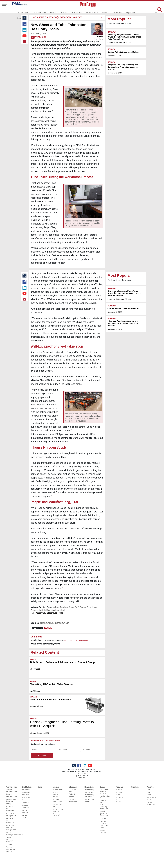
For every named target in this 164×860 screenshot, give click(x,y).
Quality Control (11, 830)
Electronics (26, 800)
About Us (110, 10)
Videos (71, 797)
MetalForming (89, 790)
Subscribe (119, 797)
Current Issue (58, 790)
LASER (42, 610)
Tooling (9, 844)
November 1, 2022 (38, 34)
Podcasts (72, 794)
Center (83, 607)
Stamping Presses (9, 841)
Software (9, 837)
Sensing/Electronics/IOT (11, 835)
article (42, 17)
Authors (56, 799)
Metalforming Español (58, 810)
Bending (111, 32)
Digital (149, 792)
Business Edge (89, 792)
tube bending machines (70, 17)
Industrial (25, 805)
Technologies (23, 10)
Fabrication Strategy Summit (104, 791)
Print (148, 790)
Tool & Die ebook (72, 790)
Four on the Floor (104, 827)
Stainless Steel (58, 610)
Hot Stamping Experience (105, 797)
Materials (9, 818)
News (50, 10)
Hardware (25, 802)
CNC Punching (11, 797)
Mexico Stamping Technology (104, 813)
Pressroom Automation (10, 826)
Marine (24, 810)
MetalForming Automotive (89, 795)
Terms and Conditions (119, 801)
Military (24, 815)
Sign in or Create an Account (76, 640)
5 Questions (57, 804)
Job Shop (25, 807)
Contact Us (119, 790)
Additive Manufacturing (11, 790)
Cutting (8, 804)
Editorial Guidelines (151, 803)
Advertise (135, 10)
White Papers (73, 802)
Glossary (56, 807)
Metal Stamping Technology (104, 807)
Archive (56, 792)
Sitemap (119, 795)
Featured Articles (56, 795)
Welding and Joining (10, 850)
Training (9, 847)
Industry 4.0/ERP (103, 801)
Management (11, 816)
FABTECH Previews (103, 822)
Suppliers (122, 10)
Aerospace (26, 790)
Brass (71, 607)
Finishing (9, 806)
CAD (77, 607)
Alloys (56, 607)
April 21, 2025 (35, 691)
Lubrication (10, 813)
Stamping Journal (56, 815)
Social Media (151, 797)
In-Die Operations (10, 810)
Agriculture (26, 792)
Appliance (25, 795)
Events (99, 10)
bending (53, 17)
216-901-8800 (83, 774)
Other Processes (10, 822)
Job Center (119, 792)
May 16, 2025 (35, 669)
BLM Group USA (62, 623)
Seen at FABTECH (103, 831)
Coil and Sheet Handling (11, 800)
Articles (60, 10)
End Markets (38, 10)
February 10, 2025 (36, 706)
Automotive (26, 797)
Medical (25, 812)
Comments (38, 38)
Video (149, 795)
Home (33, 17)
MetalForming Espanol (89, 800)
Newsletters (86, 10)
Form (89, 607)
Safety (8, 832)
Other (24, 818)
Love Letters (57, 802)
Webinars (72, 799)
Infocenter (72, 10)
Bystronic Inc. (47, 623)
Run (48, 610)
